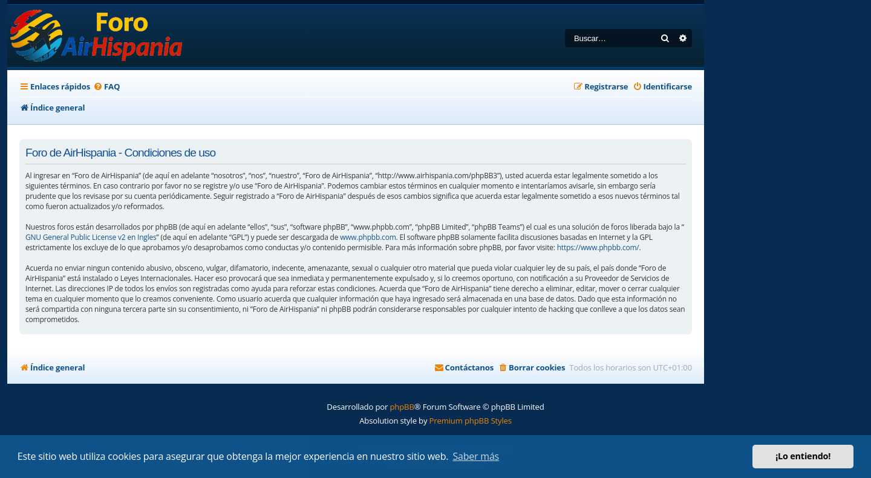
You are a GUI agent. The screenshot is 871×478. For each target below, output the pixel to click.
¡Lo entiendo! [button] (802, 456)
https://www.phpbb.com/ (598, 247)
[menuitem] (106, 86)
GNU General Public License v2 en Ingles (91, 237)
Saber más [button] (475, 456)
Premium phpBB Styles (470, 420)
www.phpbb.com (368, 237)
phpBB (402, 406)
